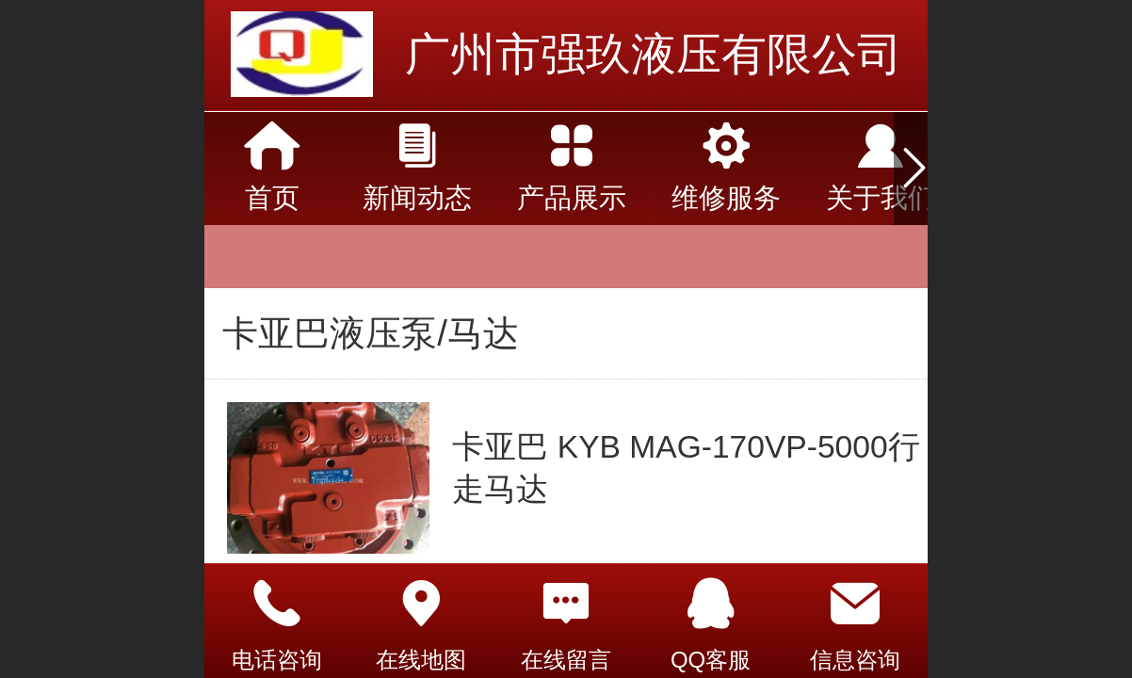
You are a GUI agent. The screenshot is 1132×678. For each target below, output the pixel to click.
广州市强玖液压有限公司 (653, 54)
